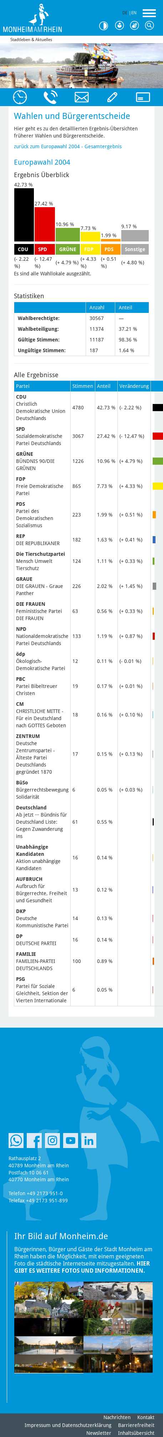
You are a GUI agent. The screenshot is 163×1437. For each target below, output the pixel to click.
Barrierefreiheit (136, 1425)
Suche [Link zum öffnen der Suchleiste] (151, 25)
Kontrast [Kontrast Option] (106, 25)
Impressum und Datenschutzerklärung (68, 1425)
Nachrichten (117, 1417)
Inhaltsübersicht (136, 1433)
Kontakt (145, 1417)
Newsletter (98, 1433)
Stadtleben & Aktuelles (31, 39)
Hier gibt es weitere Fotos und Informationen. (82, 1267)
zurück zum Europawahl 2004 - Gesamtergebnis (68, 146)
